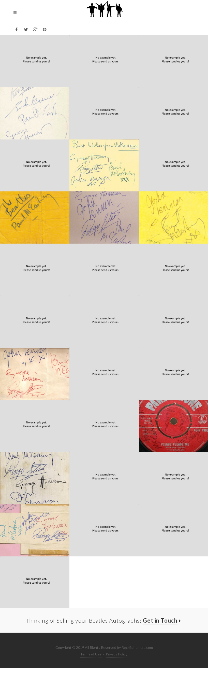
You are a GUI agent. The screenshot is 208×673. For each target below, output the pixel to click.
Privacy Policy (116, 654)
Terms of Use (90, 654)
